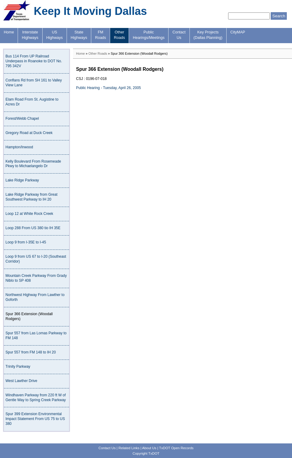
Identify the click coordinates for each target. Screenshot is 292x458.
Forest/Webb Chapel (22, 118)
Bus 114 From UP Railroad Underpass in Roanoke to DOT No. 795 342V (33, 61)
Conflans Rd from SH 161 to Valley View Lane (33, 82)
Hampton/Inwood (19, 147)
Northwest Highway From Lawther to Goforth (34, 297)
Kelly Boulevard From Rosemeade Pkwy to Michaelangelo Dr (33, 163)
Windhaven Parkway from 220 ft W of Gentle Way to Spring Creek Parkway (35, 397)
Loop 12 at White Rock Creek (29, 214)
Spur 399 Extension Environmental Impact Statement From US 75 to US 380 (35, 419)
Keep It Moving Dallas (90, 11)
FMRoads (100, 35)
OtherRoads (119, 35)
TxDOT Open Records (176, 448)
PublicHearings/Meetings (149, 35)
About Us (149, 448)
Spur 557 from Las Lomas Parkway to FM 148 (36, 335)
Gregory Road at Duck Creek (29, 133)
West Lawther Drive (21, 381)
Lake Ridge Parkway (22, 180)
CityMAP (237, 32)
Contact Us (107, 448)
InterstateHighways (30, 35)
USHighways (54, 35)
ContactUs (179, 35)
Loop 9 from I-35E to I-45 (25, 242)
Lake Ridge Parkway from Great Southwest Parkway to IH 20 (31, 196)
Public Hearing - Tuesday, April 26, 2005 (108, 88)
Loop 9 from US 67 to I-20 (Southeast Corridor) (35, 258)
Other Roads (98, 53)
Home (9, 32)
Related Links (128, 448)
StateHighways (79, 35)
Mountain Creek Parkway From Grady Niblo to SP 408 (36, 278)
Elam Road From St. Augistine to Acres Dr (31, 101)
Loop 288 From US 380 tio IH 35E (33, 228)
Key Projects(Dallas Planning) (207, 35)
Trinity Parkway (17, 366)
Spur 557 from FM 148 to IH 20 (30, 352)
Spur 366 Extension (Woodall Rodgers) (29, 316)
